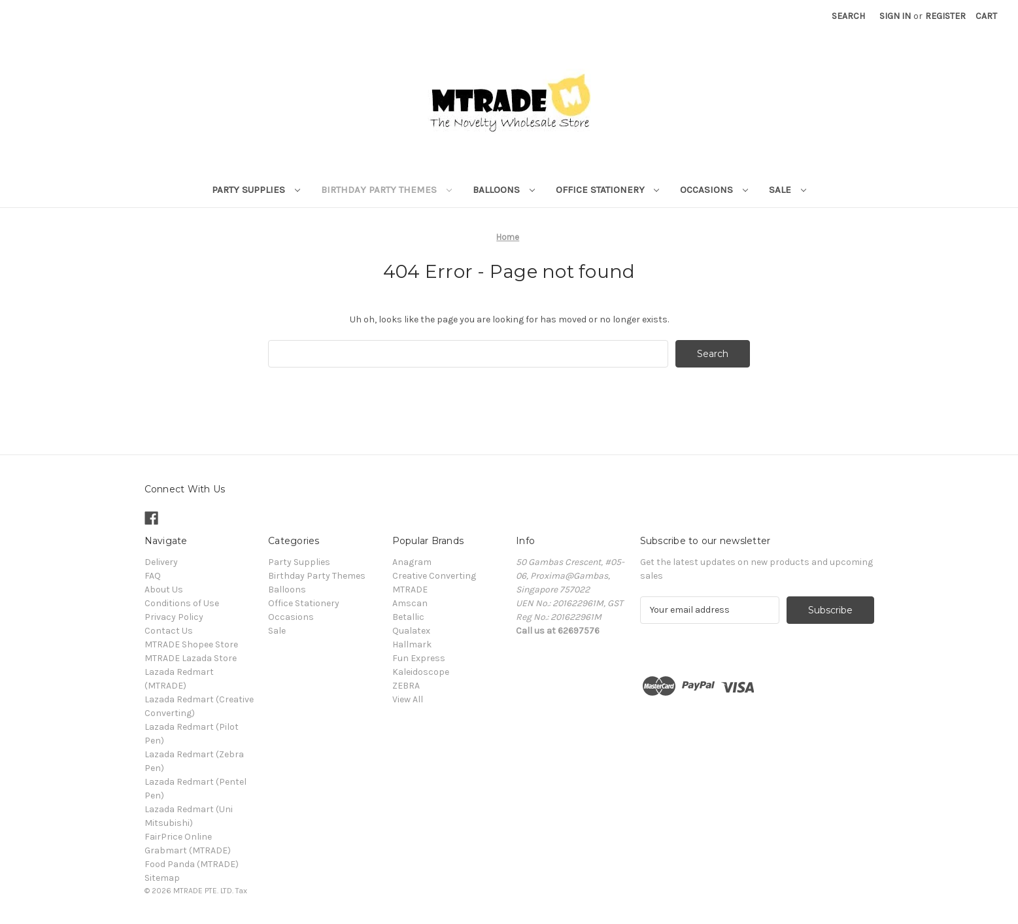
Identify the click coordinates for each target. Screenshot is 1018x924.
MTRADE (410, 589)
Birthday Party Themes (386, 190)
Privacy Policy (173, 617)
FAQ (152, 575)
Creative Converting (434, 575)
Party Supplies (256, 190)
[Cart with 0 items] (986, 16)
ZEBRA (406, 685)
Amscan (410, 603)
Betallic (408, 617)
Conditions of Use (181, 603)
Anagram (412, 562)
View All (407, 699)
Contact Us (168, 630)
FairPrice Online (178, 836)
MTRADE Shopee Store (191, 644)
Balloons (504, 190)
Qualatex (411, 630)
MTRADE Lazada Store (190, 658)
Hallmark (412, 644)
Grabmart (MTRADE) (187, 850)
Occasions (714, 190)
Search (848, 16)
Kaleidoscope (420, 671)
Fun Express (418, 658)
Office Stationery (608, 190)
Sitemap (162, 877)
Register (945, 16)
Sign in (895, 16)
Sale (787, 190)
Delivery (161, 562)
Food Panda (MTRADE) (191, 864)
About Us (163, 589)
